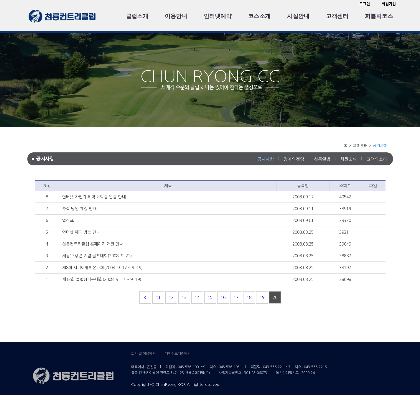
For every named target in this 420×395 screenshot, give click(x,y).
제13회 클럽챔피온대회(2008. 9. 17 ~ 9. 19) (101, 279)
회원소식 (348, 159)
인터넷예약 (218, 16)
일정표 (68, 220)
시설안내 (298, 16)
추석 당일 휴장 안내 (79, 209)
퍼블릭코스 (379, 16)
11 (158, 297)
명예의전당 (294, 159)
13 (184, 297)
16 (223, 297)
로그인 (364, 4)
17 (236, 297)
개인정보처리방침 (178, 354)
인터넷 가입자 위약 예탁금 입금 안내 (94, 197)
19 (262, 297)
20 (275, 297)
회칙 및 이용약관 (143, 354)
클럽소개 (137, 16)
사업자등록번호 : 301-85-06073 (243, 373)
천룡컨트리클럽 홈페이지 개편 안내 (92, 244)
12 (171, 297)
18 (249, 297)
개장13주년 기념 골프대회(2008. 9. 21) (97, 256)
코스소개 (259, 16)
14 (197, 297)
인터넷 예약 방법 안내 (81, 232)
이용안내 (176, 16)
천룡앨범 (322, 159)
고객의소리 (376, 159)
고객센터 (337, 16)
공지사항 (265, 159)
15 (210, 297)
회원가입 (389, 4)
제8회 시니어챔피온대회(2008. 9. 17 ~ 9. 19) (102, 268)
